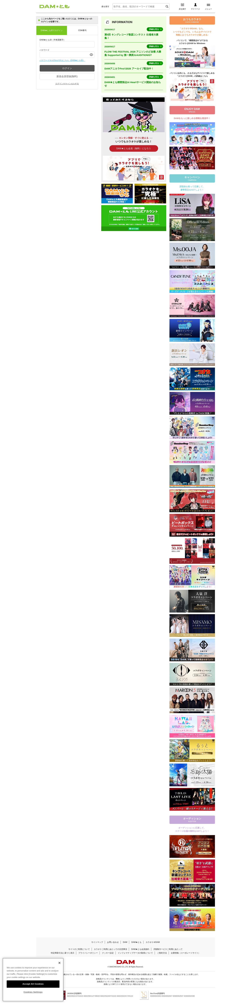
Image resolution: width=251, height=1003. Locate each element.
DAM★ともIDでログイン (52, 30)
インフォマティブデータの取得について (135, 953)
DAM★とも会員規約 (140, 949)
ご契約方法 (162, 953)
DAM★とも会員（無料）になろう (133, 148)
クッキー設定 (108, 953)
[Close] (59, 962)
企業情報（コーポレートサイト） (185, 953)
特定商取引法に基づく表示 (62, 953)
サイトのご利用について (79, 949)
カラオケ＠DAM (153, 942)
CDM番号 (82, 30)
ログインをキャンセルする (67, 84)
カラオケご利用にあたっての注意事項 (110, 949)
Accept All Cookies (33, 984)
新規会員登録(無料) (67, 76)
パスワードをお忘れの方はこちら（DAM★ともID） (62, 60)
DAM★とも (136, 942)
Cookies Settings (33, 992)
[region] (33, 980)
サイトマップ (97, 942)
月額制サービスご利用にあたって (168, 949)
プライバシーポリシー (88, 953)
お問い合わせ (113, 942)
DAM (125, 942)
